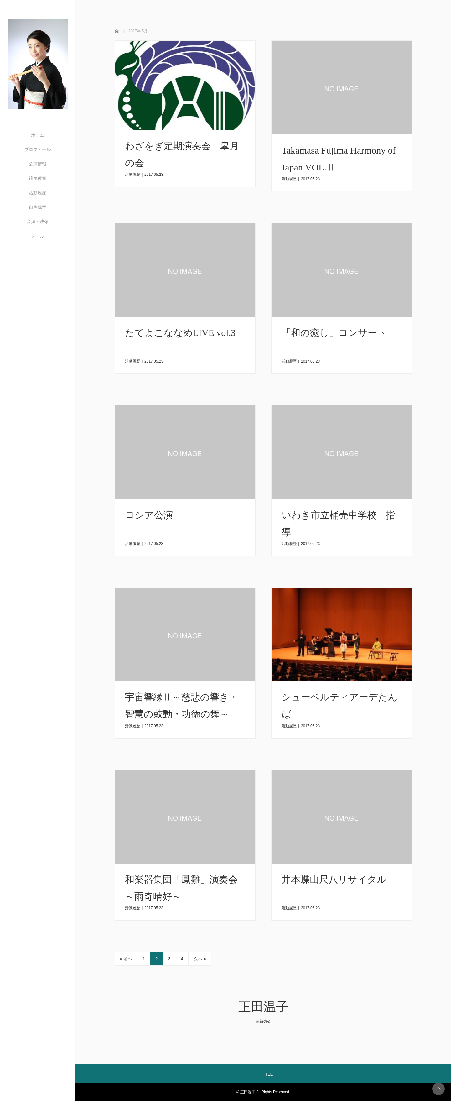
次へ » (200, 959)
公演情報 (37, 163)
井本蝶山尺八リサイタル (334, 880)
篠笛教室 (37, 178)
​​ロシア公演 (149, 515)
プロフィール (37, 149)
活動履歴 (37, 192)
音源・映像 (38, 221)
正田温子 (263, 1007)
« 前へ (126, 959)
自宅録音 (37, 207)
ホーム (37, 135)
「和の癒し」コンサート (334, 333)
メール (37, 235)
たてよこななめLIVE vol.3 (180, 333)
